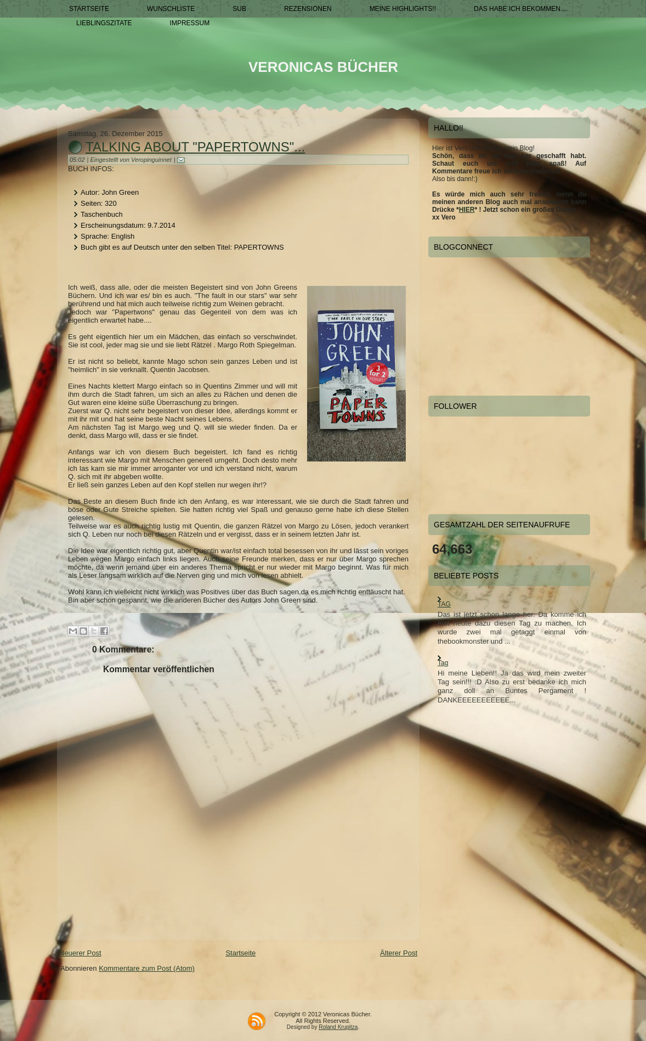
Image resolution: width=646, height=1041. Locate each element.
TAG (444, 604)
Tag (443, 663)
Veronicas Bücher (323, 67)
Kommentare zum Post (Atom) (147, 968)
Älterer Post (398, 953)
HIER (467, 209)
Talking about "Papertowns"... (195, 146)
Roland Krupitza (338, 1027)
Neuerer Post (80, 953)
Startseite (240, 953)
